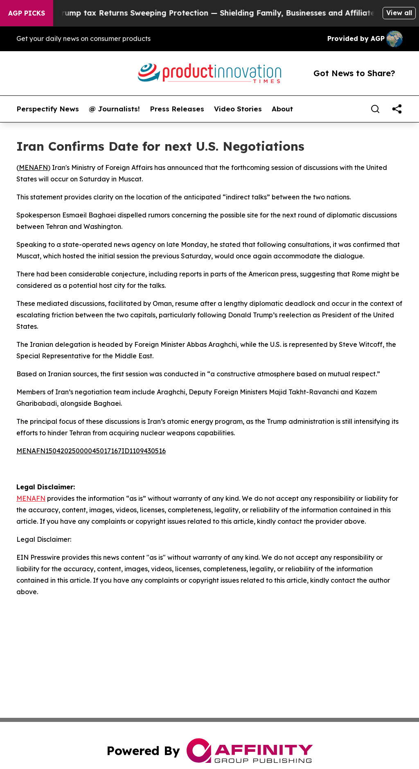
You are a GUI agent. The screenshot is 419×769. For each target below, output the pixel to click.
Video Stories (238, 109)
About (282, 109)
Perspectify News (47, 109)
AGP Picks (26, 13)
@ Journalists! (114, 109)
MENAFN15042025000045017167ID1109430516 (91, 451)
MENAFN (33, 167)
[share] (397, 109)
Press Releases (177, 109)
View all (399, 13)
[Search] (375, 109)
